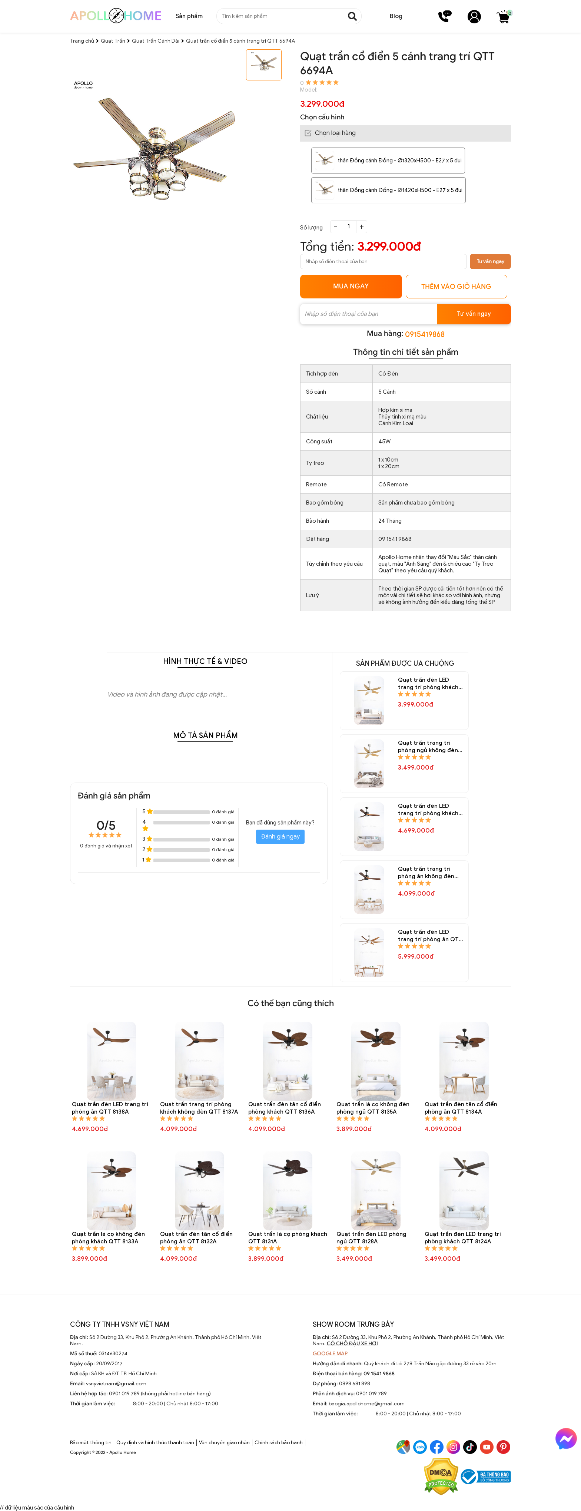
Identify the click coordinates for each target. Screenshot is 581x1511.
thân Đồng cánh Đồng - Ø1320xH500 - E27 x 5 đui (400, 160)
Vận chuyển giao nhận (224, 1442)
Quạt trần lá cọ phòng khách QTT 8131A (287, 1238)
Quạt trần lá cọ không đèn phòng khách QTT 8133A (108, 1238)
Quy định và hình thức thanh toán (155, 1442)
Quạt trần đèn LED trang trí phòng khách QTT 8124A (463, 1238)
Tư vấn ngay (490, 261)
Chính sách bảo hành (279, 1442)
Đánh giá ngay (280, 836)
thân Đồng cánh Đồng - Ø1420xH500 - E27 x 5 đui (400, 190)
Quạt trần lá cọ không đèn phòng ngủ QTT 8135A (372, 1108)
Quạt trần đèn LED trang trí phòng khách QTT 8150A (428, 684)
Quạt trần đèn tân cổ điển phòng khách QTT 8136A (284, 1108)
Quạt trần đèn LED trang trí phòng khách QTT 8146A (428, 810)
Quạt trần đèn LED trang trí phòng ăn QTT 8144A (430, 936)
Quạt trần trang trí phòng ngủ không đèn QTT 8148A (428, 747)
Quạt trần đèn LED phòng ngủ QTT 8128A (371, 1238)
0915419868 (425, 334)
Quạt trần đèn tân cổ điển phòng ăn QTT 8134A (461, 1108)
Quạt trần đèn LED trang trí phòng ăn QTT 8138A (110, 1108)
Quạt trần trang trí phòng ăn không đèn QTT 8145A (426, 873)
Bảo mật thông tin (91, 1442)
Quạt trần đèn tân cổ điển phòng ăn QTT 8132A (196, 1238)
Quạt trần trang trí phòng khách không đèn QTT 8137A (199, 1108)
